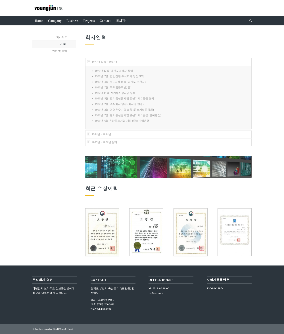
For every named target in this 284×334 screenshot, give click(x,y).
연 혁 (63, 43)
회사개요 (61, 37)
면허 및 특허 (59, 51)
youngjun (48, 329)
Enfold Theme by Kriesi (63, 329)
